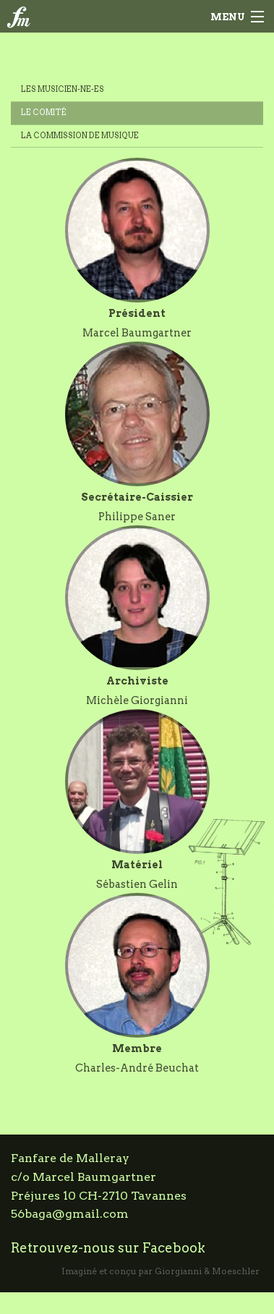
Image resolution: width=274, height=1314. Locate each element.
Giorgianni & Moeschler (207, 1271)
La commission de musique (80, 135)
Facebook (173, 1247)
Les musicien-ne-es (62, 89)
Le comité (44, 112)
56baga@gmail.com (70, 1214)
